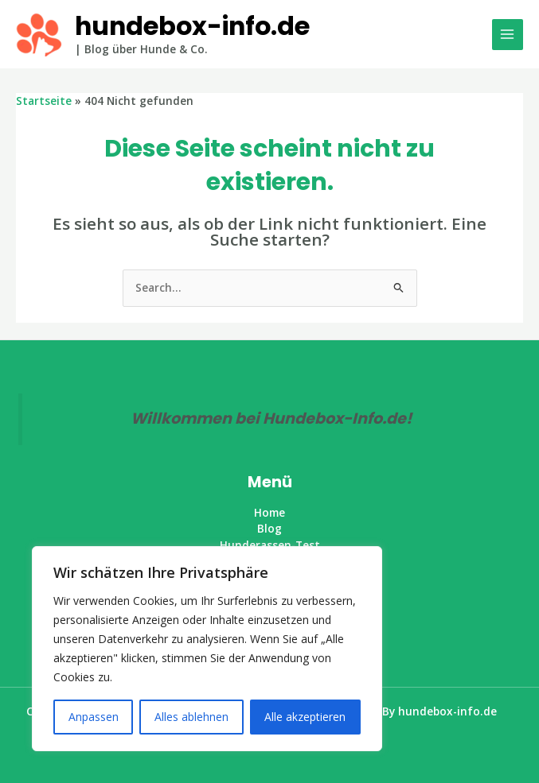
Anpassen (93, 716)
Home (269, 512)
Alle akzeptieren (305, 716)
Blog (269, 528)
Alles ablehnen (191, 716)
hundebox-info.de (192, 26)
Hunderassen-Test (270, 544)
